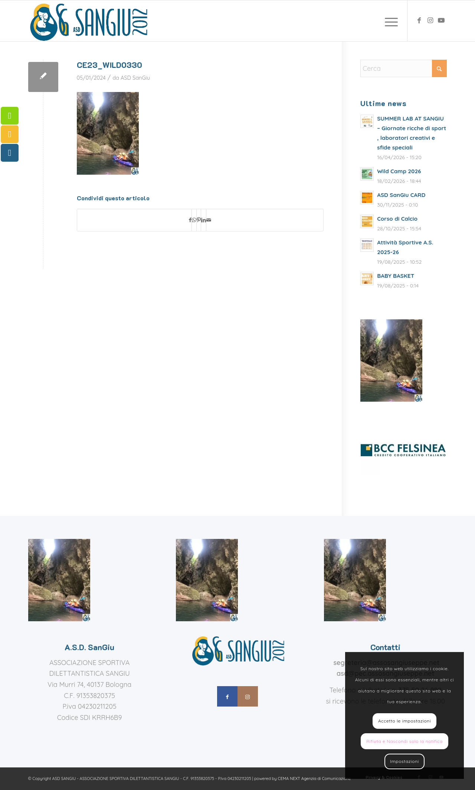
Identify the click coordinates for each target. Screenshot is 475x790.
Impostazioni (404, 761)
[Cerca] (403, 68)
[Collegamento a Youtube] (441, 20)
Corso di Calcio (397, 218)
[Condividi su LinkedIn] (203, 220)
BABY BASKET (395, 275)
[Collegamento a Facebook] (419, 20)
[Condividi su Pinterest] (199, 220)
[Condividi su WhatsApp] (194, 220)
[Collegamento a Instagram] (430, 20)
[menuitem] (389, 20)
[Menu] (389, 20)
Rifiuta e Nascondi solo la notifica (404, 741)
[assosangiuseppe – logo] (88, 20)
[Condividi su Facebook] (190, 220)
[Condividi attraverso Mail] (208, 220)
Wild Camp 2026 (399, 171)
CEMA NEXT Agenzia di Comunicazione (314, 778)
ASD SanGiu (135, 77)
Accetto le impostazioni (404, 721)
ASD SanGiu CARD (401, 194)
